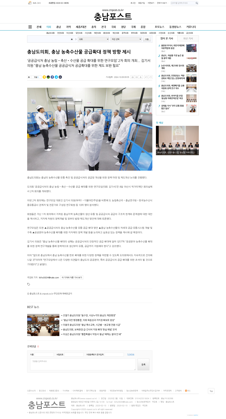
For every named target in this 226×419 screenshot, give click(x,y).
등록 (143, 364)
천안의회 (60, 33)
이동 (147, 39)
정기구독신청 (91, 391)
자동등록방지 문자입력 (95, 354)
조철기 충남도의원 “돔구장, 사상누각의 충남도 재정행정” (89, 315)
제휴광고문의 (54, 391)
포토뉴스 (159, 26)
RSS (187, 391)
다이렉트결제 (78, 391)
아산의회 (69, 33)
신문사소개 (31, 391)
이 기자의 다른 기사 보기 (72, 277)
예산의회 (116, 33)
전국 (103, 26)
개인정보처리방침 (116, 391)
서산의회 (88, 33)
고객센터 (178, 391)
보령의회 (152, 33)
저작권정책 (167, 391)
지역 (68, 26)
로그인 (133, 3)
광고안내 (42, 391)
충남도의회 (50, 33)
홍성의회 (106, 33)
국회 (113, 26)
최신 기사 (188, 38)
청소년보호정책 (132, 391)
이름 (31, 354)
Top (211, 391)
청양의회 (143, 33)
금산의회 (189, 33)
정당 (123, 26)
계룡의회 (180, 33)
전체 (38, 26)
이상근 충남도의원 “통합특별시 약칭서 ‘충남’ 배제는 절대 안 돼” (92, 334)
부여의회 (134, 33)
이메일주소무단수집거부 (150, 391)
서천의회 (162, 33)
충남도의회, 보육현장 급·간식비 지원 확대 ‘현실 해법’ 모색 (90, 329)
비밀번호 (60, 354)
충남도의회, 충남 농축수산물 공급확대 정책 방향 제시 (79, 51)
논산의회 (171, 33)
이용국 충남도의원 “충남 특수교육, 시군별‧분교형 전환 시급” (92, 325)
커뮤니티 (191, 26)
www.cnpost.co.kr (88, 398)
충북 (93, 26)
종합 (143, 26)
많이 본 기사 (166, 38)
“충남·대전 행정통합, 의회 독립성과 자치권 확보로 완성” (89, 320)
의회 (48, 26)
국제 (133, 26)
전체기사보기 (162, 3)
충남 (58, 26)
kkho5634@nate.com (49, 277)
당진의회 (79, 33)
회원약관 (102, 391)
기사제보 (66, 391)
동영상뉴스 (175, 26)
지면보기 (151, 3)
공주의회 (125, 33)
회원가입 (141, 3)
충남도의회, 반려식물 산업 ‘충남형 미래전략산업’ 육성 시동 (178, 152)
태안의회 (97, 33)
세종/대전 (81, 26)
